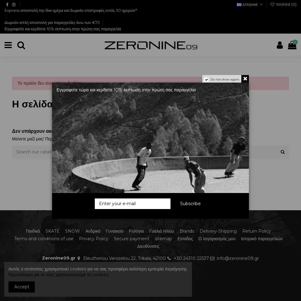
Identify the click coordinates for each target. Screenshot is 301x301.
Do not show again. (225, 79)
